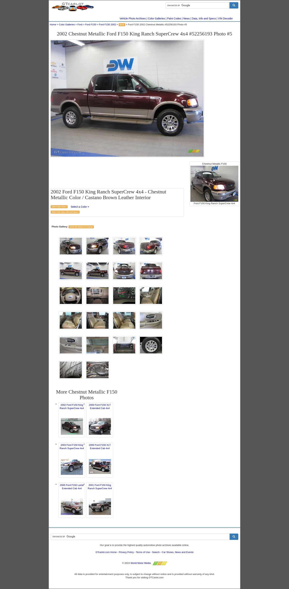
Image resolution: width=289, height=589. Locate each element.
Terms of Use (143, 552)
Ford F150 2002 (107, 24)
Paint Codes (174, 18)
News (186, 18)
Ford (79, 24)
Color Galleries (156, 18)
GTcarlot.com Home (106, 552)
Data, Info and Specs (204, 18)
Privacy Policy (126, 552)
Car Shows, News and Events (178, 552)
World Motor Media (140, 563)
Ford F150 (90, 24)
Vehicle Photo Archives (133, 18)
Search (156, 552)
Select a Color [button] (80, 206)
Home (53, 24)
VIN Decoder (225, 18)
